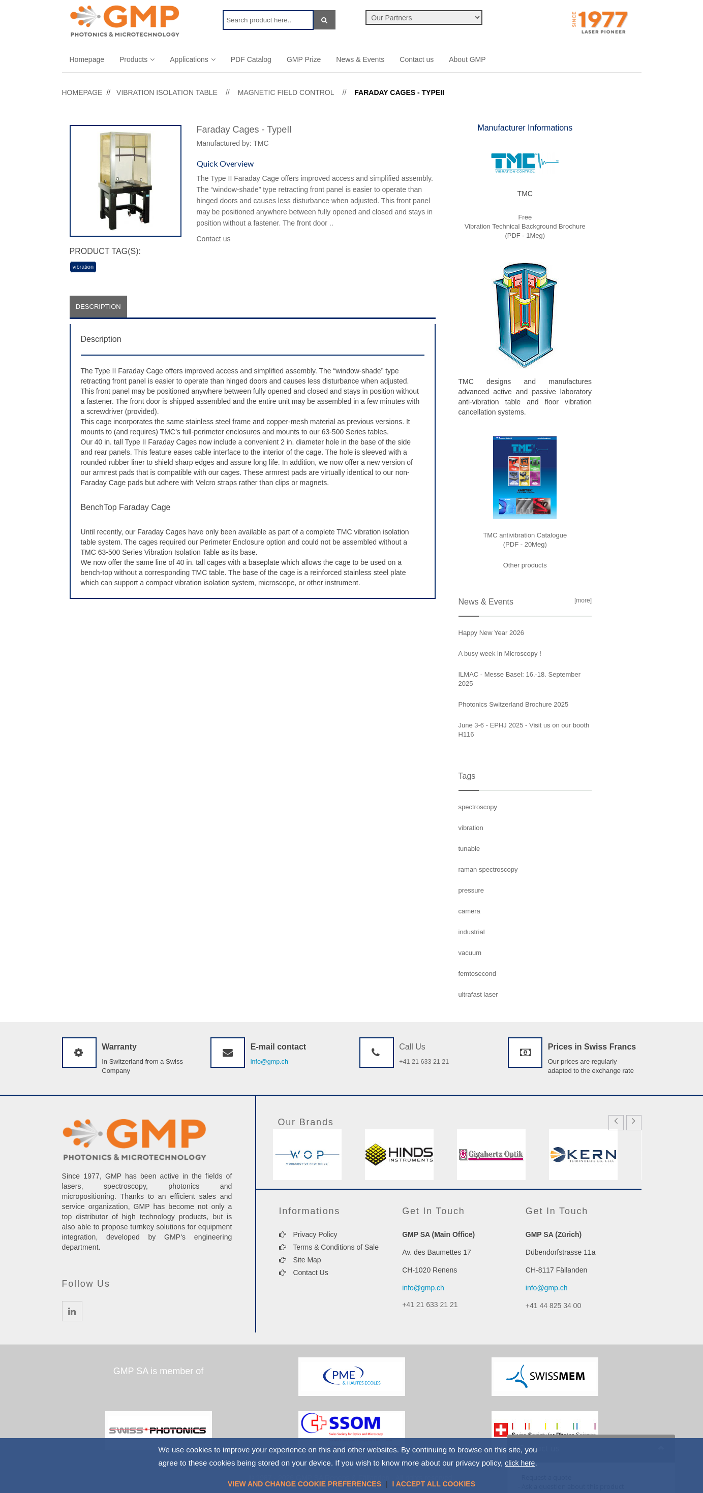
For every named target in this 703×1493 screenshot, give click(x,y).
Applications (193, 59)
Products (137, 59)
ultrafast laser (478, 994)
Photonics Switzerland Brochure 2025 (514, 704)
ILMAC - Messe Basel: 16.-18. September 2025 (520, 679)
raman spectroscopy (488, 869)
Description (100, 307)
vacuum (470, 953)
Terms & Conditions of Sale (329, 1247)
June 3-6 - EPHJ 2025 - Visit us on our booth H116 (524, 729)
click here (520, 1463)
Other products (525, 565)
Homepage (87, 59)
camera (469, 911)
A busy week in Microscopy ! (500, 653)
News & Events (360, 59)
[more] (581, 600)
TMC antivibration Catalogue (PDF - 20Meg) (525, 539)
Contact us (417, 59)
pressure (471, 890)
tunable (469, 848)
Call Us (412, 1046)
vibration (83, 267)
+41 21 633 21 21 (425, 1061)
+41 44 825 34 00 (553, 1305)
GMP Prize (304, 59)
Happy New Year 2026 (491, 633)
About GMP (467, 59)
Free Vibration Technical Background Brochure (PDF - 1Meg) (525, 226)
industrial (472, 932)
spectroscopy (478, 807)
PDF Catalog (251, 59)
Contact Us (303, 1272)
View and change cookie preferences (304, 1484)
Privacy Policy (308, 1234)
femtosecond (477, 973)
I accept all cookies (433, 1484)
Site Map (300, 1260)
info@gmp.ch (270, 1061)
